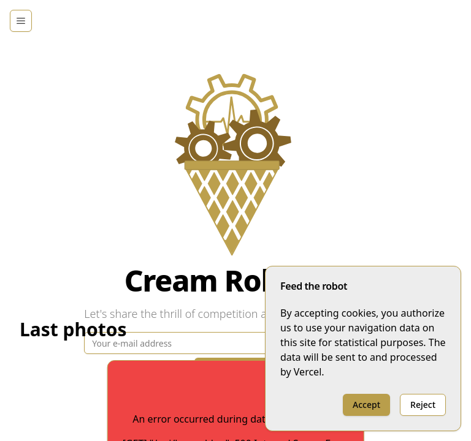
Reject (422, 404)
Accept (366, 404)
